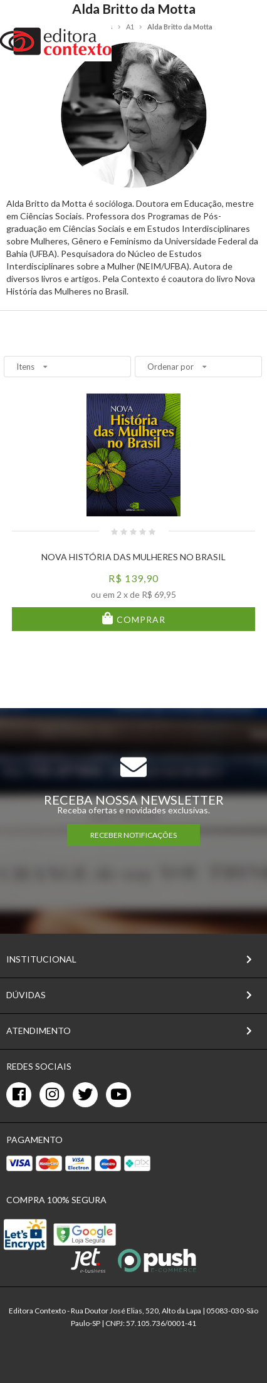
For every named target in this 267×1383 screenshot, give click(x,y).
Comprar (139, 619)
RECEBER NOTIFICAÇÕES (133, 835)
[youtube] (118, 1094)
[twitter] (85, 1094)
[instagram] (52, 1094)
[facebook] (18, 1094)
